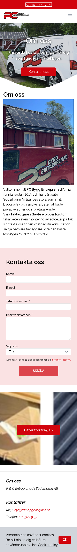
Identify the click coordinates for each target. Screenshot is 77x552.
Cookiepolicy (48, 545)
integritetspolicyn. (61, 359)
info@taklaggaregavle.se (31, 510)
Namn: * (38, 277)
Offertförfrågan (38, 430)
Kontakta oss (39, 72)
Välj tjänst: (38, 350)
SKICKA (38, 371)
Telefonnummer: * (38, 305)
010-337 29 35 (38, 5)
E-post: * (38, 291)
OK (65, 540)
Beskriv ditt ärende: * (38, 326)
